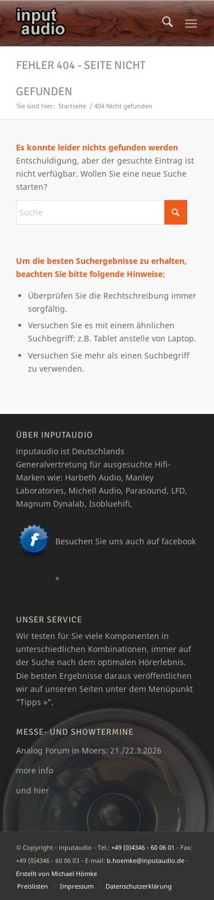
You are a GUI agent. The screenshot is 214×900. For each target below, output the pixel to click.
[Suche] (167, 23)
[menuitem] (167, 23)
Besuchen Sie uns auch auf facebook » (125, 559)
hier (41, 790)
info (45, 770)
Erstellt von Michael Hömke (56, 873)
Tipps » (33, 702)
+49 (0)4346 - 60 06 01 (143, 847)
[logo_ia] (88, 23)
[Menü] (191, 23)
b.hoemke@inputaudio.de (145, 860)
